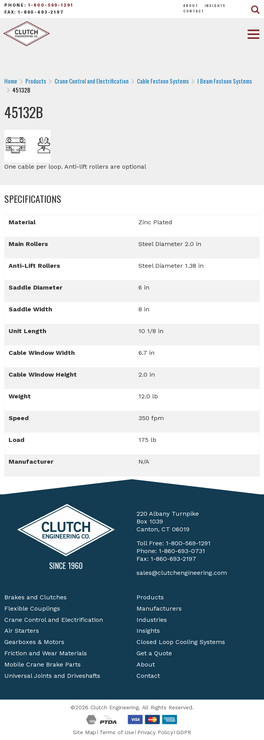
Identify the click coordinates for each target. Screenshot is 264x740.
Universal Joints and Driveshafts (52, 675)
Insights (215, 5)
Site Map (84, 732)
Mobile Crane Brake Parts (42, 664)
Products (150, 597)
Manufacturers (159, 608)
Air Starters (21, 630)
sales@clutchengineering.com (181, 572)
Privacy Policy (155, 732)
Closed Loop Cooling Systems (180, 642)
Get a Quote (154, 653)
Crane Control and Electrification (53, 619)
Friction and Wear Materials (45, 653)
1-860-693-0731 (182, 551)
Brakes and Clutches (35, 597)
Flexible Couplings (32, 608)
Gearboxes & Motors (34, 642)
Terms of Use (116, 732)
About (190, 5)
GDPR (183, 732)
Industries (151, 619)
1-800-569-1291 (50, 5)
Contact (193, 11)
